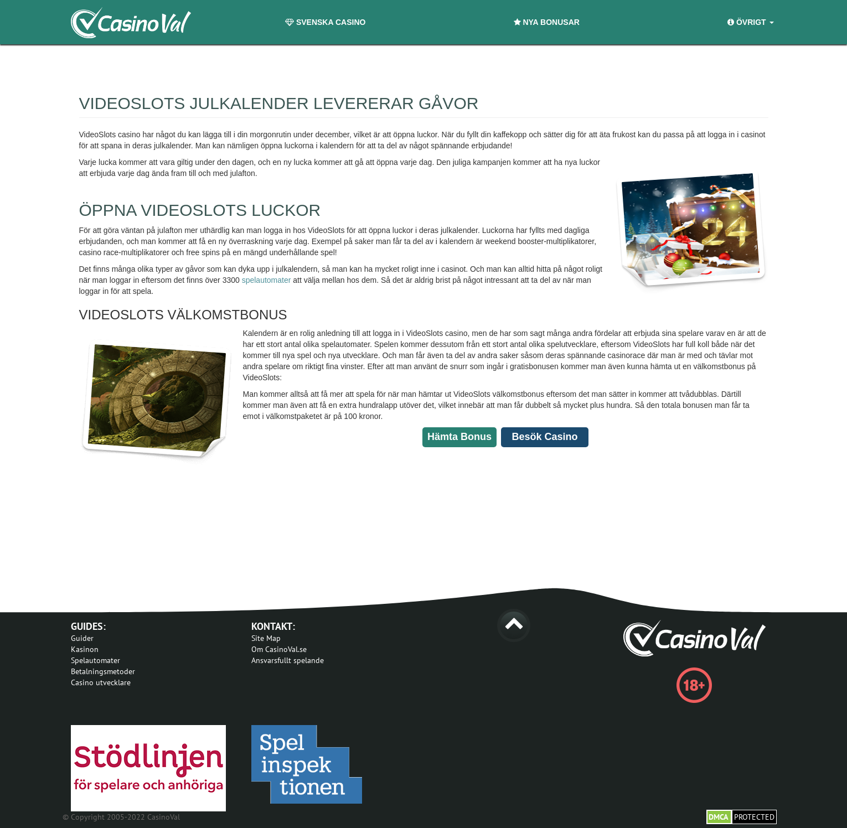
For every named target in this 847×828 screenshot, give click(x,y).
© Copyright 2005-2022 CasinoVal (121, 817)
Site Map (266, 638)
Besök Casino (544, 436)
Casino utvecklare (101, 682)
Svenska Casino (325, 22)
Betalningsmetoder (103, 671)
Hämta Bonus (459, 436)
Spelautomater (95, 660)
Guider (82, 638)
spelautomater (266, 280)
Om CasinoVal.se (279, 649)
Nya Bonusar (547, 22)
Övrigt (750, 22)
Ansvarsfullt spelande (287, 660)
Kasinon (85, 649)
